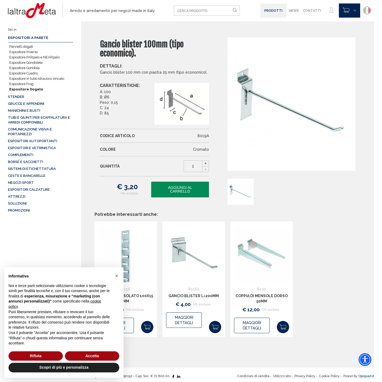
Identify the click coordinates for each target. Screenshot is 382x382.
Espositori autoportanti (32, 141)
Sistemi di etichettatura (32, 169)
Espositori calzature (29, 190)
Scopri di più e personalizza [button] (63, 367)
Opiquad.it (366, 376)
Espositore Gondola (24, 68)
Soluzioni (17, 203)
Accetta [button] (92, 356)
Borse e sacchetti (25, 162)
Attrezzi (16, 196)
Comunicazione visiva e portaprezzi (30, 131)
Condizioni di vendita (253, 376)
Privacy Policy (304, 376)
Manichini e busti (24, 111)
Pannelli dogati (21, 47)
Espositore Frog (21, 84)
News (294, 11)
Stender (16, 97)
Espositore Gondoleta (26, 63)
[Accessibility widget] (365, 359)
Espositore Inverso (23, 52)
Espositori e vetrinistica (32, 148)
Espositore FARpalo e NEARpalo (34, 57)
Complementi (20, 155)
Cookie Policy (329, 376)
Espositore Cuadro (23, 73)
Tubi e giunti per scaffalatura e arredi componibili (39, 120)
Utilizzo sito (282, 376)
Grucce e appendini (26, 104)
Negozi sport (21, 183)
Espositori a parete (28, 38)
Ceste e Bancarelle (27, 176)
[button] (116, 276)
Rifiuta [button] (36, 356)
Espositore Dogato (26, 89)
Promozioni (19, 210)
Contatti (312, 11)
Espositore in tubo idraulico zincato (36, 79)
